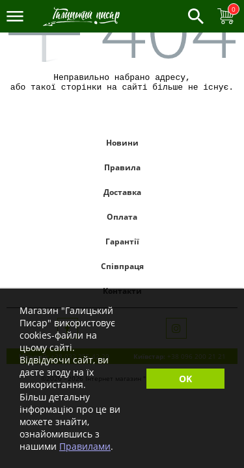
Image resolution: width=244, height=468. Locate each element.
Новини (122, 146)
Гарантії (122, 245)
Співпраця (122, 270)
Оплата (122, 220)
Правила (122, 171)
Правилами (85, 446)
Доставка (122, 196)
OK (185, 378)
